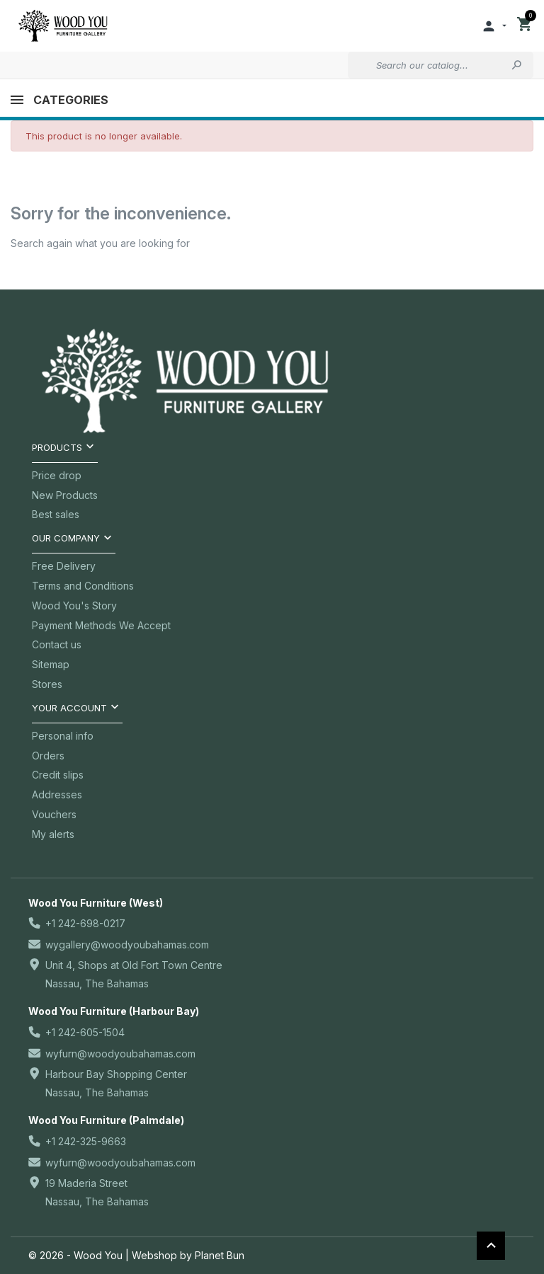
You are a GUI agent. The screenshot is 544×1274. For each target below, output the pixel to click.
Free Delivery (64, 566)
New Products (65, 495)
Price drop (56, 475)
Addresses (57, 794)
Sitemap (50, 664)
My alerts (53, 834)
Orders (48, 756)
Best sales (55, 514)
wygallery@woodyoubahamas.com (127, 945)
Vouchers (54, 814)
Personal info (63, 736)
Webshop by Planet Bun (188, 1255)
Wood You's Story (74, 605)
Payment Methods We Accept (101, 625)
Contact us (56, 644)
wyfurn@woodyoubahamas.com (120, 1054)
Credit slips (58, 775)
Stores (47, 684)
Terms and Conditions (83, 586)
